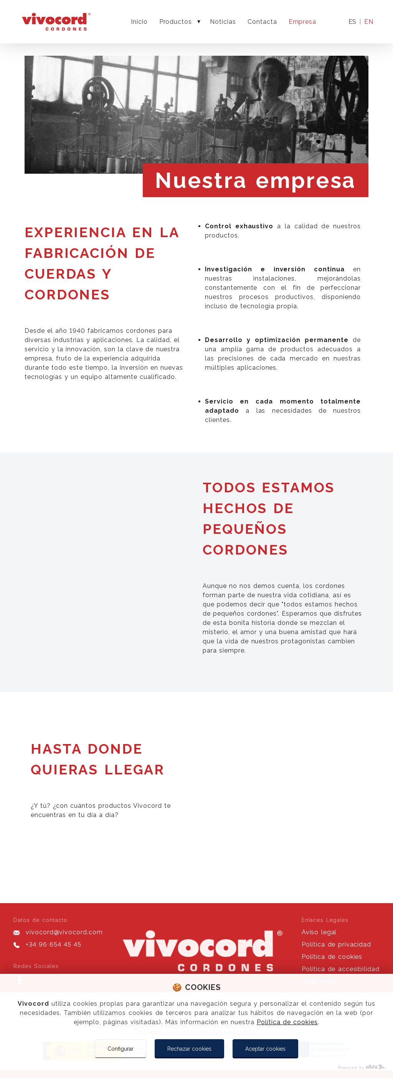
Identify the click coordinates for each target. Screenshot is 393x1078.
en (368, 21)
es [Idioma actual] (352, 21)
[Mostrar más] (198, 22)
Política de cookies (287, 1022)
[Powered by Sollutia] (196, 1067)
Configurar (120, 1049)
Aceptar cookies (265, 1049)
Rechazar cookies (189, 1049)
